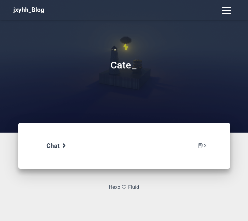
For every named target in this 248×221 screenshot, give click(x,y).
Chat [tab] (56, 145)
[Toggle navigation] (226, 10)
